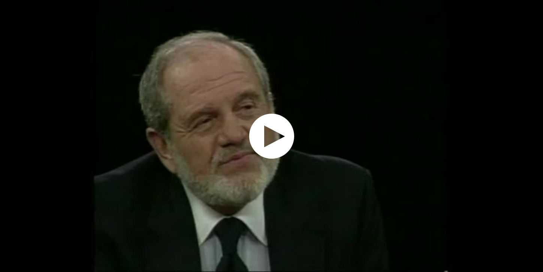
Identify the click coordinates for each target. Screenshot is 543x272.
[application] (271, 136)
